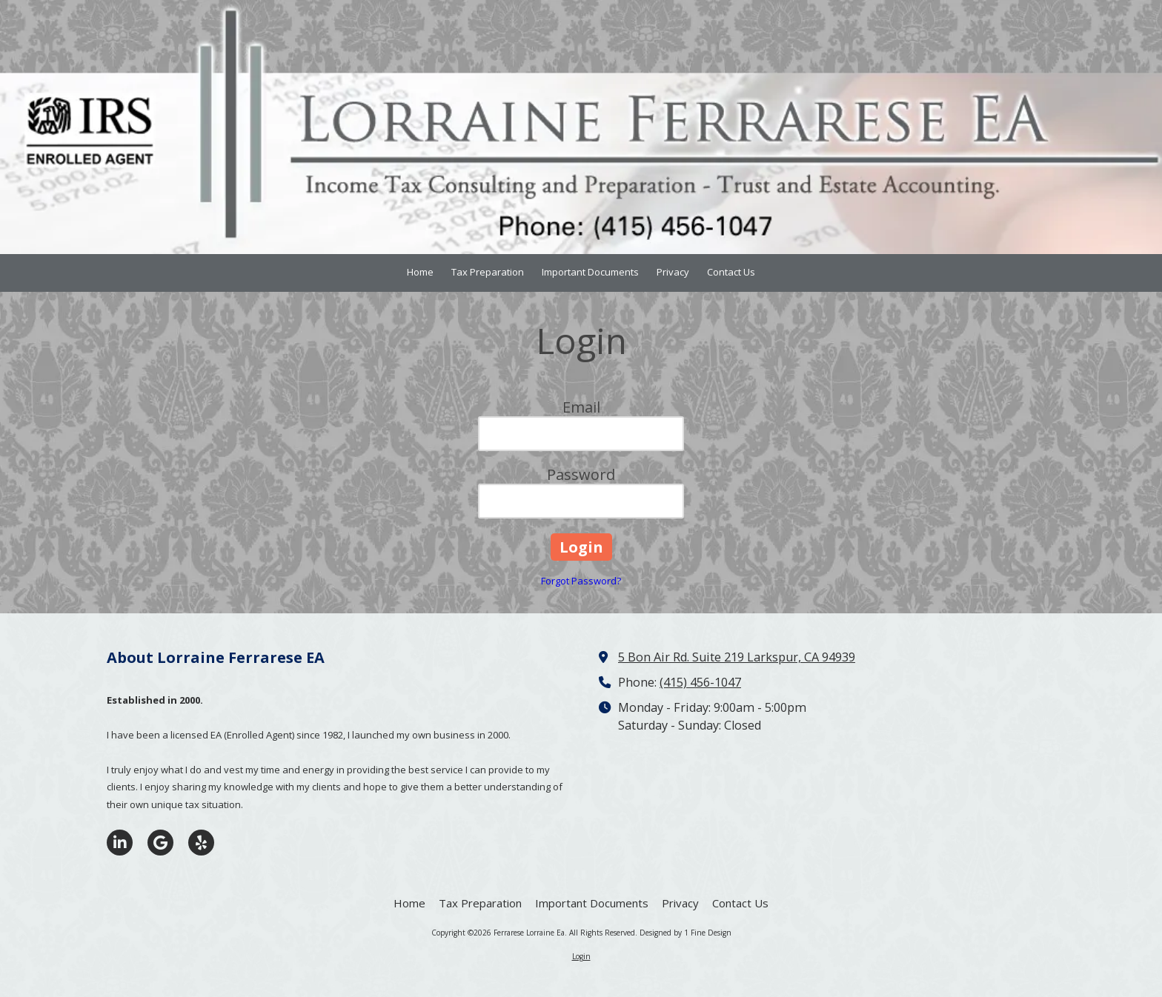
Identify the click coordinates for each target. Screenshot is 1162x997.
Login (581, 956)
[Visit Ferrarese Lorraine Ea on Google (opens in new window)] (160, 843)
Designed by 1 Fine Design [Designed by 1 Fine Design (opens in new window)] (685, 932)
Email (581, 407)
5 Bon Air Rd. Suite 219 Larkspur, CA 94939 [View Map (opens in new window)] (736, 657)
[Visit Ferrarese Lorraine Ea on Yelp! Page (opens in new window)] (201, 843)
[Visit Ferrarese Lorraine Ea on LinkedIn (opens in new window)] (120, 843)
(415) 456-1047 (700, 682)
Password (581, 474)
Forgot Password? (581, 580)
